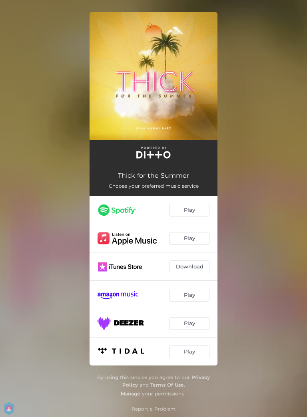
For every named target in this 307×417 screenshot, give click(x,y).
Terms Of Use (167, 385)
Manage (130, 394)
